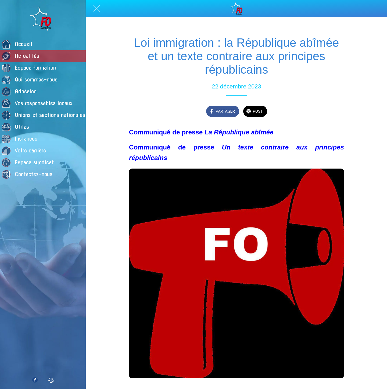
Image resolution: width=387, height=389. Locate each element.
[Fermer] (97, 8)
